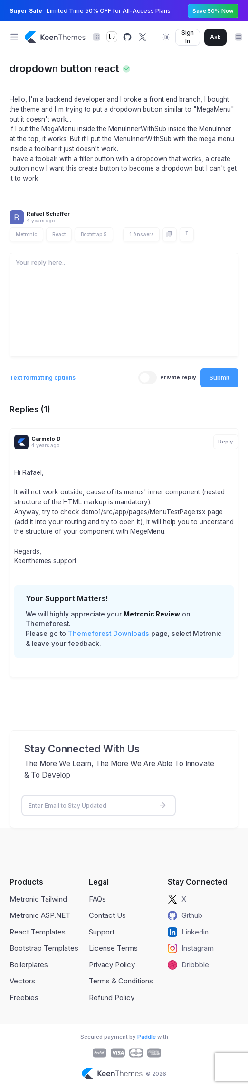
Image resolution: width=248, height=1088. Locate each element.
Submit (219, 377)
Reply (225, 441)
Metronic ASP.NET (40, 915)
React (59, 234)
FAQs (97, 899)
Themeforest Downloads (108, 633)
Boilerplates (29, 964)
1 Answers (141, 234)
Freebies (24, 997)
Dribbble (188, 965)
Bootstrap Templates (44, 948)
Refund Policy (111, 997)
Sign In (187, 37)
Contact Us (107, 915)
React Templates (38, 931)
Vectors (22, 980)
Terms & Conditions (121, 980)
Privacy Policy (112, 964)
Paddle (146, 1036)
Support (101, 931)
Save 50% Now (213, 11)
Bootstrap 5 (94, 234)
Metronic (26, 234)
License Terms (113, 948)
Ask (215, 36)
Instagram (191, 948)
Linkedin (188, 932)
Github (185, 915)
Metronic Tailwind (38, 899)
